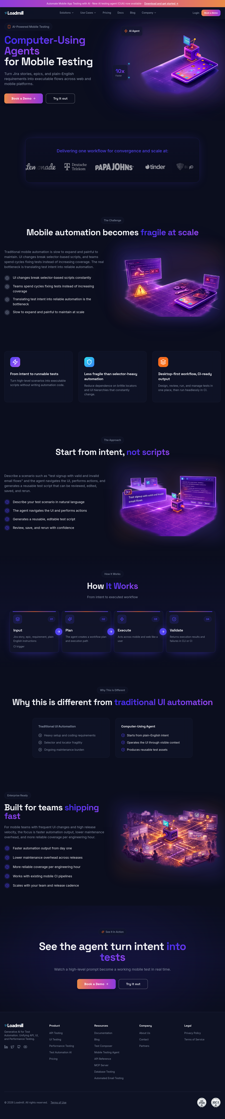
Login (196, 12)
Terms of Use (58, 1102)
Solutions (67, 12)
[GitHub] (19, 1047)
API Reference (102, 1058)
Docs (121, 12)
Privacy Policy (192, 1032)
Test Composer (103, 1045)
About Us (144, 1032)
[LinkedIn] (6, 1047)
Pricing (107, 12)
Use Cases (88, 12)
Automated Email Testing (109, 1078)
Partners (144, 1045)
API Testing (56, 1032)
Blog (132, 12)
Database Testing (104, 1071)
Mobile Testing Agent (106, 1052)
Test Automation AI (60, 1052)
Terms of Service (194, 1039)
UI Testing (55, 1039)
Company (149, 12)
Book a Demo (211, 12)
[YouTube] (25, 1047)
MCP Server (101, 1065)
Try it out (60, 98)
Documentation (103, 1032)
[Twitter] (12, 1047)
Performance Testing (61, 1045)
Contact (144, 1039)
